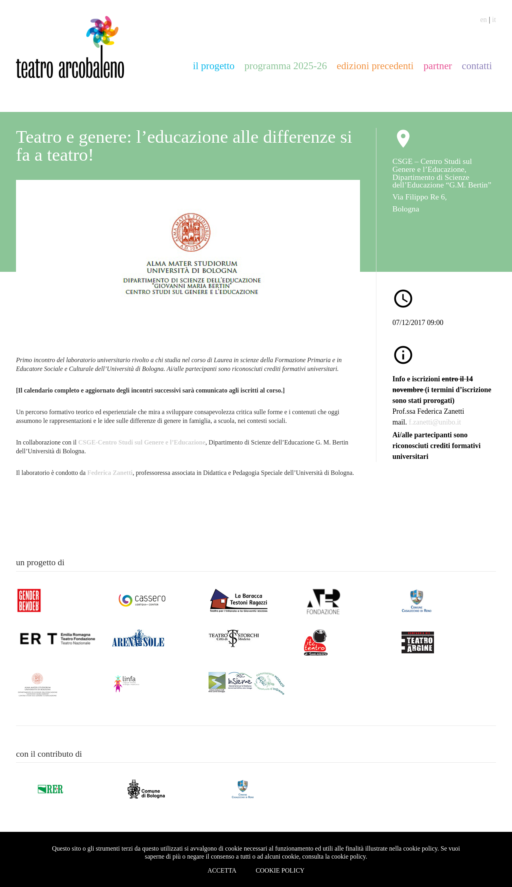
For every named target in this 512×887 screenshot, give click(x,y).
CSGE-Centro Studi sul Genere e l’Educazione (142, 442)
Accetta (222, 870)
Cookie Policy (280, 870)
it (494, 20)
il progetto (213, 65)
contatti (477, 65)
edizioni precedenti (375, 65)
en (483, 20)
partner (438, 65)
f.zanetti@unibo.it (435, 422)
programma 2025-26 (285, 65)
